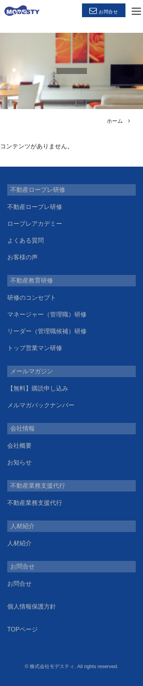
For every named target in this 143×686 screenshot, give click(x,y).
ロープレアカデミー (34, 223)
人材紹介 (19, 543)
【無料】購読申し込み (37, 388)
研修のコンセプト (31, 297)
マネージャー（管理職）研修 (47, 314)
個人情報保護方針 (31, 606)
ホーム (115, 121)
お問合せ (19, 583)
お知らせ (19, 462)
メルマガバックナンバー (40, 405)
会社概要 (19, 445)
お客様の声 (22, 257)
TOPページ (22, 629)
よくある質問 (25, 240)
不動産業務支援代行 (34, 503)
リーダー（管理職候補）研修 (47, 331)
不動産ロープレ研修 (34, 207)
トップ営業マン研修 (34, 348)
